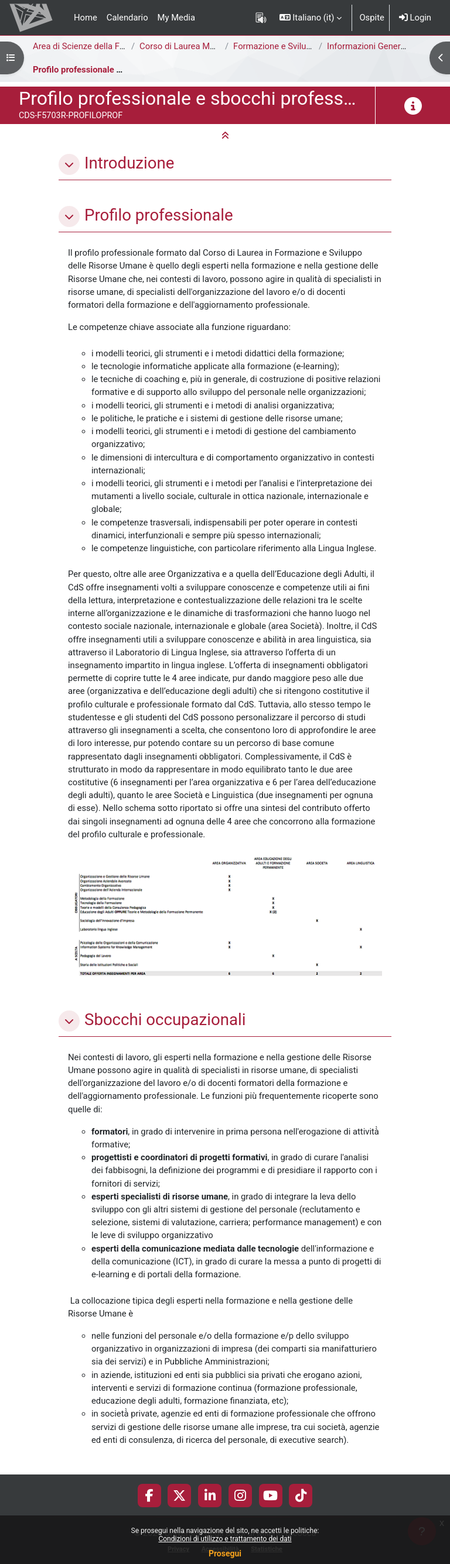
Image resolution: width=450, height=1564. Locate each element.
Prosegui (225, 1553)
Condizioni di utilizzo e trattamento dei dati (224, 1539)
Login (415, 17)
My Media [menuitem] (176, 17)
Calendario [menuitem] (127, 17)
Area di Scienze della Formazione (97, 46)
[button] (311, 17)
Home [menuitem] (85, 17)
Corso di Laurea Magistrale (191, 46)
